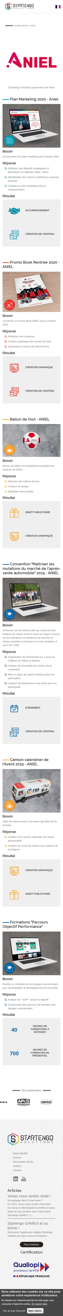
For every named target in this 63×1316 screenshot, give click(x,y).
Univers (17, 1157)
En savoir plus (39, 1304)
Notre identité (20, 1153)
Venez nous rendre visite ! (29, 1196)
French (9, 140)
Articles (17, 1166)
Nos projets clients (23, 1161)
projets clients (21, 25)
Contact (17, 1170)
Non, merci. (35, 1311)
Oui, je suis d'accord (14, 1311)
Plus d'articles (31, 1244)
